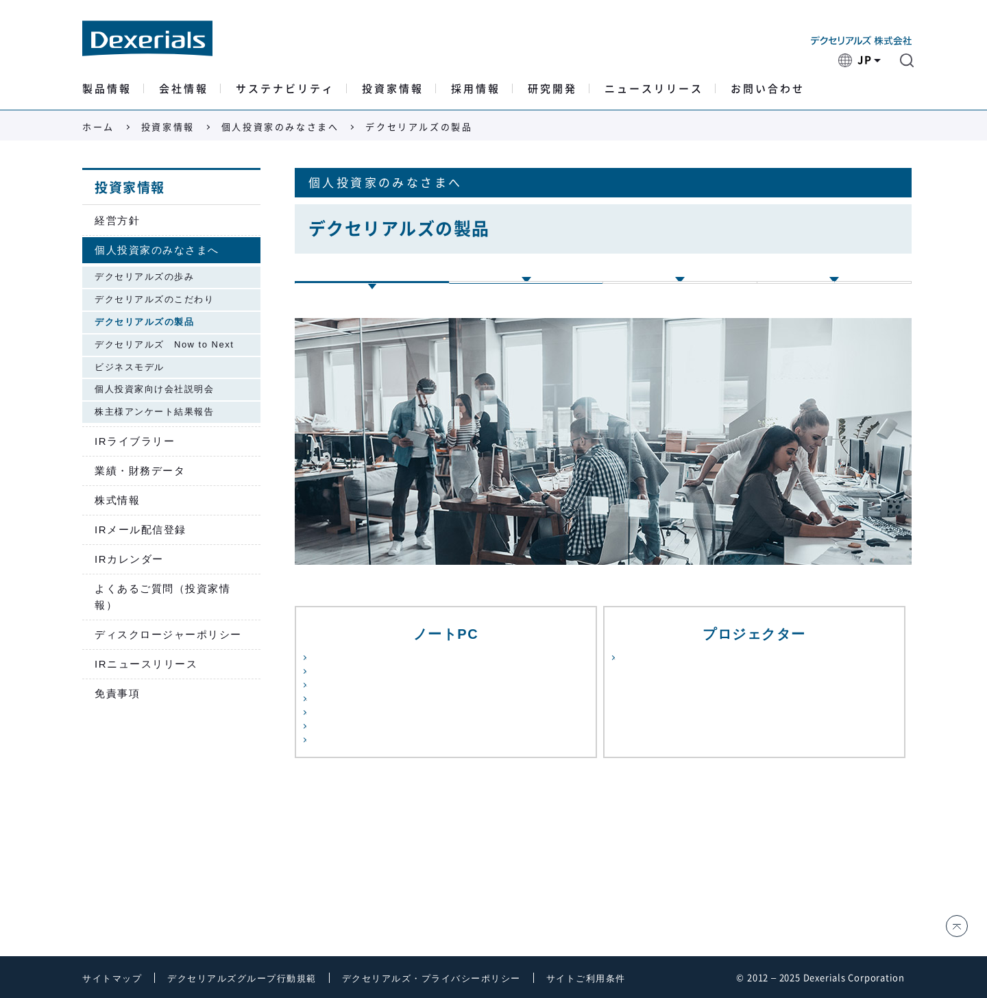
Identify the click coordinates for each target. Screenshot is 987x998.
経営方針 (117, 220)
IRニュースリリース (146, 664)
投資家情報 (393, 89)
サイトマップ (112, 978)
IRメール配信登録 (140, 529)
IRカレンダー (129, 559)
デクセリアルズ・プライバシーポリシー (431, 978)
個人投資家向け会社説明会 (154, 389)
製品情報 (107, 89)
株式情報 (117, 500)
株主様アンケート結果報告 (154, 411)
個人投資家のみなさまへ (280, 127)
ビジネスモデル (129, 367)
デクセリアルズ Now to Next (164, 344)
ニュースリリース (654, 89)
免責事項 (117, 693)
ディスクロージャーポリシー (168, 634)
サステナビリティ (285, 89)
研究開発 (552, 89)
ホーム (98, 127)
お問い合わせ (768, 89)
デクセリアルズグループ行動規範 (242, 978)
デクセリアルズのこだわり (154, 299)
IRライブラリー (135, 441)
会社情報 (183, 89)
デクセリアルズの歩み (144, 276)
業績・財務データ (140, 470)
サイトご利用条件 (586, 978)
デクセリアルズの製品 (144, 322)
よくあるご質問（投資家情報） (162, 597)
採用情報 (475, 89)
